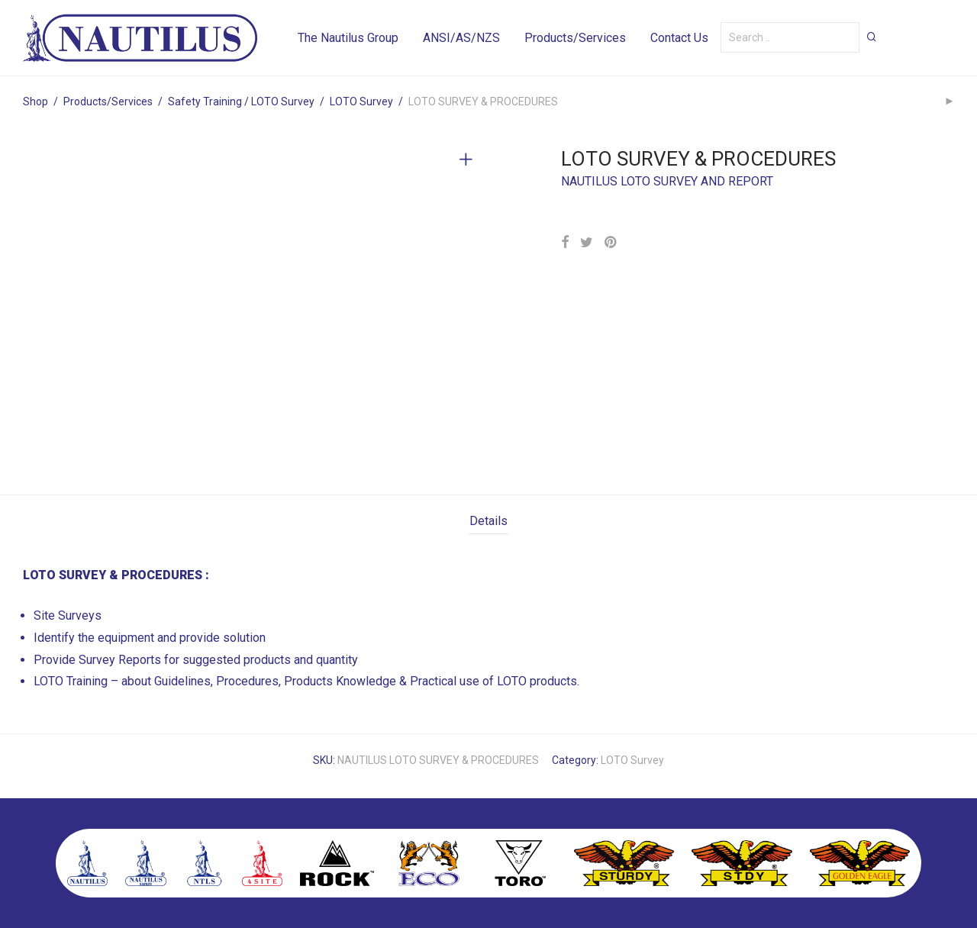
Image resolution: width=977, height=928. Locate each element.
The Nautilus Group (348, 38)
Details (488, 521)
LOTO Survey (361, 101)
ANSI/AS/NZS (461, 38)
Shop (35, 101)
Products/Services (575, 38)
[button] (872, 36)
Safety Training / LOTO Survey (241, 101)
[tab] (488, 521)
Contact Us (679, 38)
